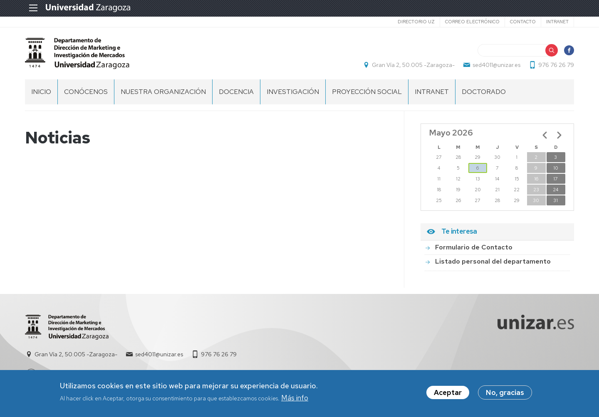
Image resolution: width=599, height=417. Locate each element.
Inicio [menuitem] (41, 91)
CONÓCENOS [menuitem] (86, 91)
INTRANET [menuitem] (432, 91)
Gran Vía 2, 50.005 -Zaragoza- (413, 65)
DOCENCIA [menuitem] (236, 91)
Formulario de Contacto (473, 247)
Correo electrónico (472, 22)
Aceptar (448, 394)
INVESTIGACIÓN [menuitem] (293, 91)
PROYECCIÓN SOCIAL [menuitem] (367, 91)
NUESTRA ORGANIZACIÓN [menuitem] (163, 91)
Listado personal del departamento (493, 261)
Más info (294, 399)
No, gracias (505, 394)
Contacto (523, 22)
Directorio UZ (416, 22)
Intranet (557, 22)
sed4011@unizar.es (496, 65)
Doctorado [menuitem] (484, 91)
